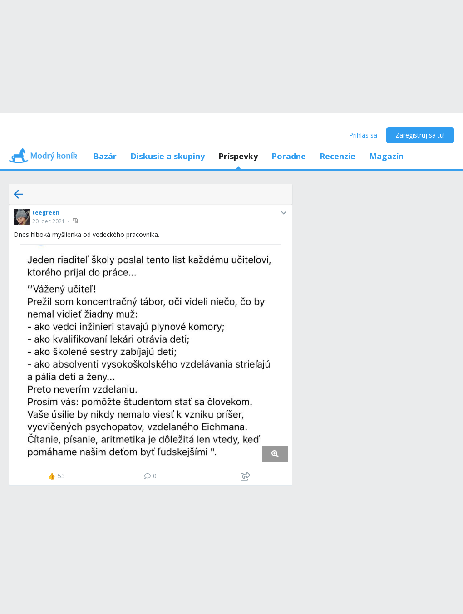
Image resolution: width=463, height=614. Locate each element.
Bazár (105, 156)
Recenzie (337, 156)
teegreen (45, 212)
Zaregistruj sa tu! (420, 135)
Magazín (386, 156)
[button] (76, 221)
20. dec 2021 (48, 221)
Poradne (288, 156)
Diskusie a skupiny (167, 156)
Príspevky (238, 156)
